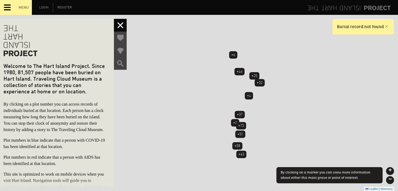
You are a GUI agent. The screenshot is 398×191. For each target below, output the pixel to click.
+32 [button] (260, 83)
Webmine (386, 188)
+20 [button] (254, 76)
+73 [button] (241, 126)
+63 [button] (241, 154)
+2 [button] (235, 123)
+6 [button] (233, 55)
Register (64, 7)
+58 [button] (237, 146)
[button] (390, 171)
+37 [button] (240, 114)
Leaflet (371, 188)
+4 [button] (249, 96)
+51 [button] (240, 134)
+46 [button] (239, 71)
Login (44, 7)
